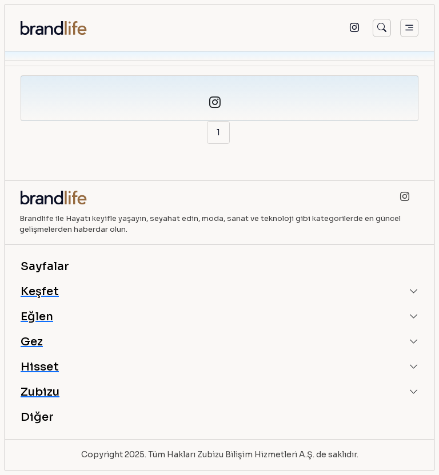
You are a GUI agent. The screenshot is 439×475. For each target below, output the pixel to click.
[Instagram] (354, 28)
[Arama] (382, 28)
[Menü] (409, 28)
